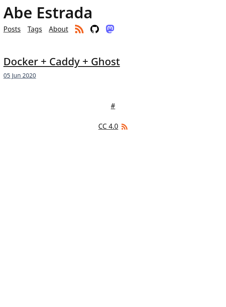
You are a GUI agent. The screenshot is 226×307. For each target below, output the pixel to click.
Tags (34, 29)
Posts (11, 29)
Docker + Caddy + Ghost (61, 61)
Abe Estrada (48, 12)
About (58, 29)
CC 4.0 (109, 126)
